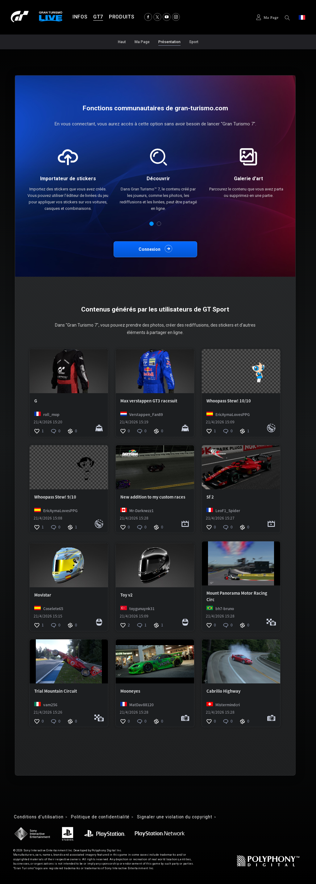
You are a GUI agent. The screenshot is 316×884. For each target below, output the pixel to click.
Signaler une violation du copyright (179, 817)
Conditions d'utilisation (39, 817)
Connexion (149, 249)
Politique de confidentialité (103, 817)
